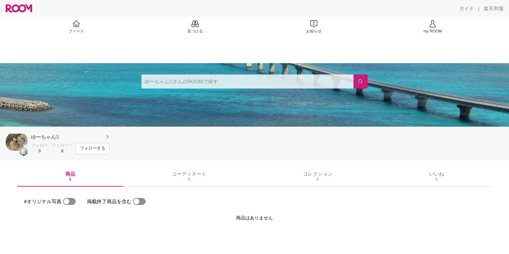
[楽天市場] (493, 8)
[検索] (360, 81)
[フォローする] (93, 148)
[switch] (69, 201)
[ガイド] (466, 8)
